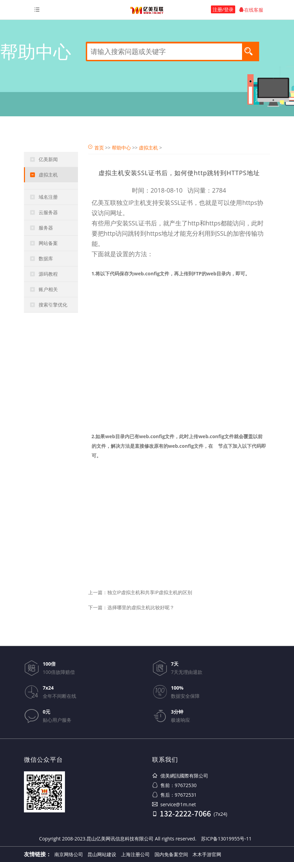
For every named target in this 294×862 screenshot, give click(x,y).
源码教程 (48, 274)
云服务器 (48, 212)
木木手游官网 (206, 854)
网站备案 (48, 243)
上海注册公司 (135, 854)
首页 (99, 147)
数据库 (46, 258)
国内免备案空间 (171, 854)
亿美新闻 (48, 159)
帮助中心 (121, 147)
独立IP (125, 202)
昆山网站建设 (102, 854)
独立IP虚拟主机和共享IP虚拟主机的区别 (149, 592)
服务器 (46, 227)
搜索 (250, 51)
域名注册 (48, 197)
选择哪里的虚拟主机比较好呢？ (140, 607)
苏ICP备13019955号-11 (226, 838)
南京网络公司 (68, 854)
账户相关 (48, 289)
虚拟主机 (48, 174)
